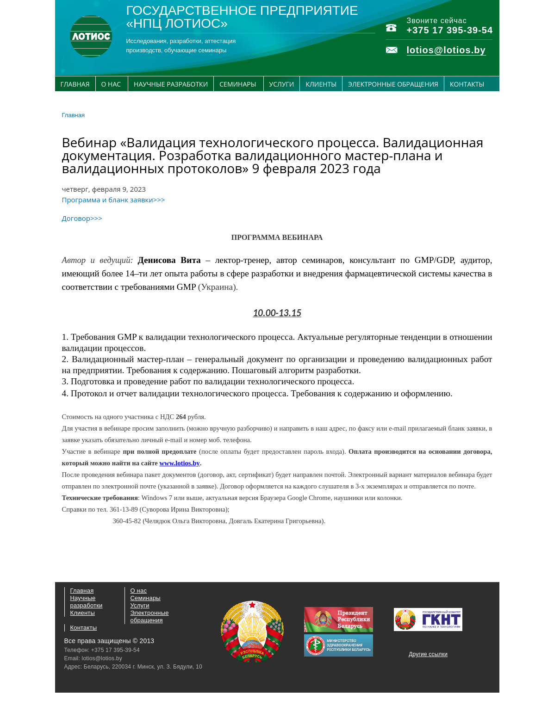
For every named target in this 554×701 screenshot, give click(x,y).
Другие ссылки (428, 654)
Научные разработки (171, 84)
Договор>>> (82, 218)
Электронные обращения (393, 84)
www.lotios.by (180, 463)
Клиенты (320, 84)
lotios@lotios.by (446, 50)
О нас (111, 84)
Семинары (237, 84)
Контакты (467, 84)
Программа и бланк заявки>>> (113, 199)
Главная (75, 84)
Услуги (281, 84)
